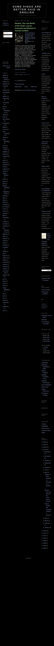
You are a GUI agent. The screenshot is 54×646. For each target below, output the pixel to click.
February (47, 523)
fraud (4, 283)
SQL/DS (5, 255)
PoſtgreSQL (6, 98)
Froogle (44, 424)
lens (4, 298)
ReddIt (16, 74)
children (5, 268)
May (46, 472)
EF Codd (5, 206)
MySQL (5, 96)
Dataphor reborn (45, 166)
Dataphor (5, 84)
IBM (4, 215)
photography (6, 92)
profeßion (5, 164)
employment (6, 156)
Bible (4, 127)
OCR (4, 243)
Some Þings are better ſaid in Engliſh (27, 9)
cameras (5, 266)
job (3, 293)
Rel (4, 253)
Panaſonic (5, 247)
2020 (44, 447)
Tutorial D (5, 262)
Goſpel (4, 137)
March (46, 520)
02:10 (23, 72)
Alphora (5, 81)
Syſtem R (5, 258)
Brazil (4, 181)
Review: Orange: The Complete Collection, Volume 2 (48, 509)
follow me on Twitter (6, 66)
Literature (5, 226)
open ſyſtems (6, 119)
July (46, 470)
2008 (44, 543)
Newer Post (18, 86)
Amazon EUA (45, 428)
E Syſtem (5, 204)
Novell (4, 240)
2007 (44, 545)
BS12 (4, 179)
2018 (44, 530)
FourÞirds (5, 86)
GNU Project (45, 387)
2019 (44, 449)
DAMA (4, 195)
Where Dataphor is (45, 32)
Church (5, 129)
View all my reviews (20, 69)
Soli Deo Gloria (46, 289)
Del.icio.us (27, 74)
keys (4, 296)
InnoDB (5, 221)
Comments (7, 36)
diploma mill (6, 275)
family (4, 281)
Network (5, 238)
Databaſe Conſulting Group (45, 376)
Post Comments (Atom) (29, 90)
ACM (4, 167)
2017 (44, 533)
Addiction (5, 169)
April (46, 518)
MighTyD (5, 234)
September (48, 463)
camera (5, 264)
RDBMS (5, 152)
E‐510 (4, 209)
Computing (6, 102)
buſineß (5, 154)
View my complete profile (45, 306)
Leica (4, 145)
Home (26, 86)
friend (4, 285)
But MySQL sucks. (45, 53)
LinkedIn (5, 224)
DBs (4, 106)
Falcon (4, 211)
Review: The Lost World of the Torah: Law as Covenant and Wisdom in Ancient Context (25, 27)
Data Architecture (6, 133)
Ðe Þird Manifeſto (46, 385)
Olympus (5, 90)
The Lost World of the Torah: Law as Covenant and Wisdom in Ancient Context (30, 35)
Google (5, 213)
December (47, 451)
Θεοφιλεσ (44, 319)
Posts (6, 33)
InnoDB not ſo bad (45, 211)
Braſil (4, 183)
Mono (4, 236)
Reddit (4, 251)
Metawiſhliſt (45, 426)
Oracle (4, 114)
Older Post (34, 86)
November (47, 456)
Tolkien (5, 260)
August (47, 467)
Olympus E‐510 (44, 123)
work (4, 310)
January (47, 527)
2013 (44, 535)
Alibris (43, 432)
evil (4, 279)
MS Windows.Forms (6, 230)
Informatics (6, 217)
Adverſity (42, 74)
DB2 (4, 198)
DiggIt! (21, 74)
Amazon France (46, 430)
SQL (4, 117)
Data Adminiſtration (6, 110)
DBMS (4, 75)
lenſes (4, 300)
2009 (44, 540)
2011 (44, 538)
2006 (44, 548)
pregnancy (6, 306)
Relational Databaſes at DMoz (46, 366)
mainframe (6, 302)
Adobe (4, 171)
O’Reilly (5, 245)
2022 (44, 442)
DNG (4, 200)
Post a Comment (19, 84)
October (47, 460)
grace (4, 160)
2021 (44, 444)
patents (5, 162)
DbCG (4, 202)
